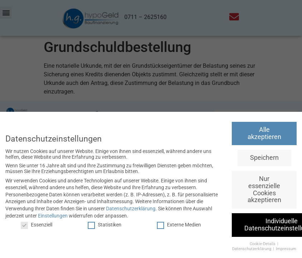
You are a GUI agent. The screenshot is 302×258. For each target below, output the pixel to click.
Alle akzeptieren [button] (264, 133)
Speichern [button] (264, 157)
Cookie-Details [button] (263, 244)
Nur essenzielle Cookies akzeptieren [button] (264, 189)
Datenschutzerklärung (130, 208)
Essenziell (36, 225)
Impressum (286, 249)
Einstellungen (53, 216)
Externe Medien (179, 225)
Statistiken (104, 225)
